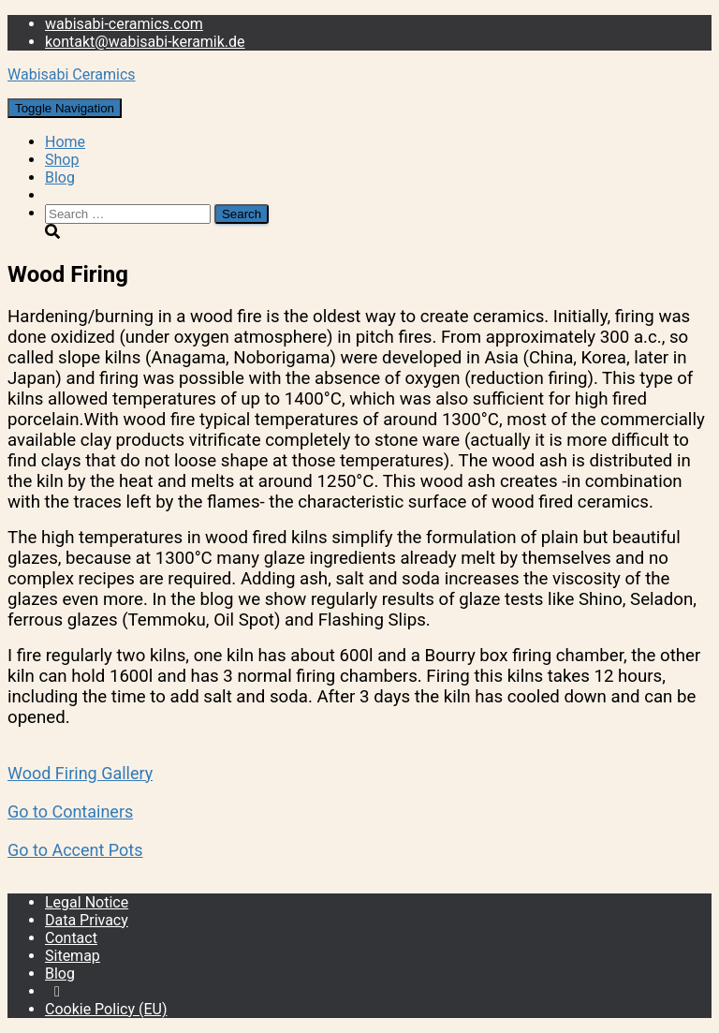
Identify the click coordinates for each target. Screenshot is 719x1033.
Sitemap (72, 956)
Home (65, 142)
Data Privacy (86, 920)
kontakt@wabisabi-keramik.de (145, 42)
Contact (71, 938)
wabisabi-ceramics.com (124, 24)
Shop (62, 160)
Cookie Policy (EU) (106, 1009)
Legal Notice (86, 902)
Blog (60, 177)
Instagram (57, 996)
